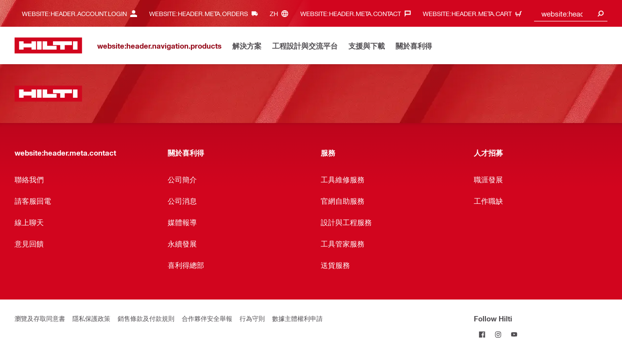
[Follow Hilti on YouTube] (514, 334)
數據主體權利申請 (297, 318)
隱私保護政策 (91, 318)
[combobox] (571, 13)
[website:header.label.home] (48, 45)
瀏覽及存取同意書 (40, 318)
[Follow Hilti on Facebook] (482, 334)
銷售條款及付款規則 (146, 318)
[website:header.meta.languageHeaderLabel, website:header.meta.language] (281, 13)
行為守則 (252, 318)
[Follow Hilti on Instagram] (498, 334)
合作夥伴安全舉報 (207, 318)
